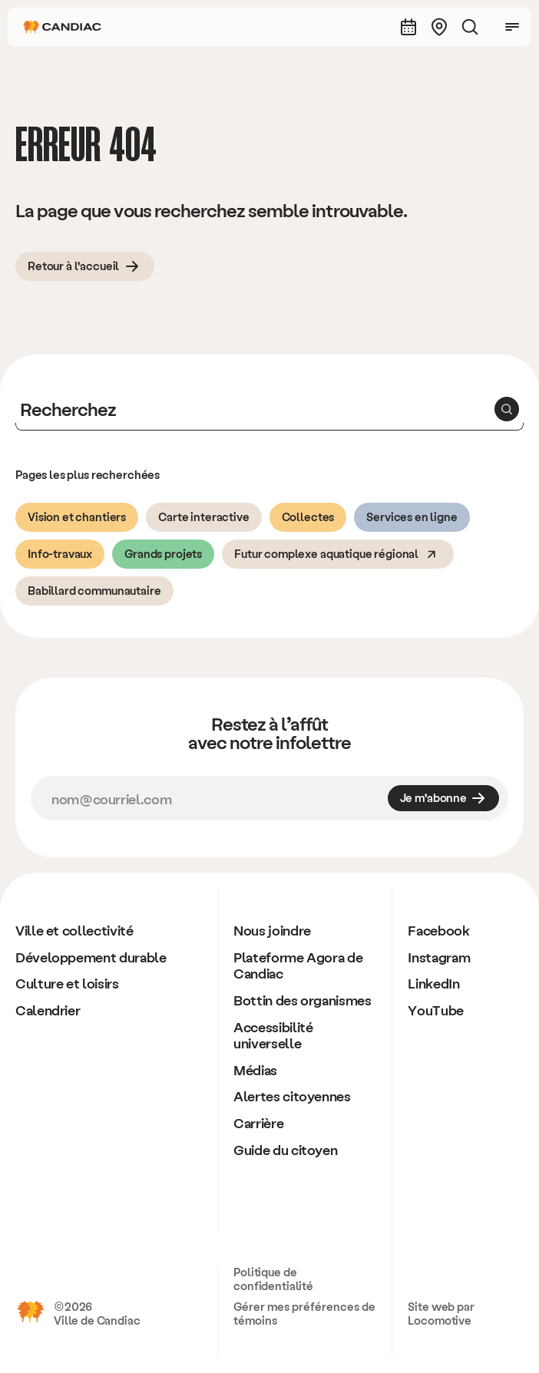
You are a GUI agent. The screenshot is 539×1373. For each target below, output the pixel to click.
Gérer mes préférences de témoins (304, 1313)
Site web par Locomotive (441, 1313)
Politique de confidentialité (273, 1278)
